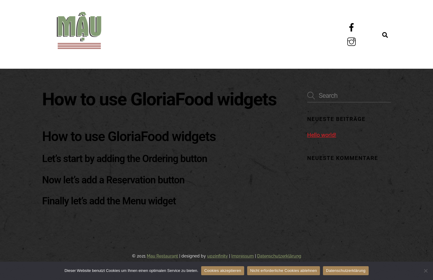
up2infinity (217, 256)
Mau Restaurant (162, 256)
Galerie (262, 26)
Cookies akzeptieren (222, 270)
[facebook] (352, 27)
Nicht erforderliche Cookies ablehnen (283, 270)
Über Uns (194, 26)
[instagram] (352, 41)
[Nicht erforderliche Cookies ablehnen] (425, 271)
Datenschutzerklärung (279, 256)
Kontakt (140, 54)
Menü (131, 26)
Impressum (242, 256)
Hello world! (321, 135)
